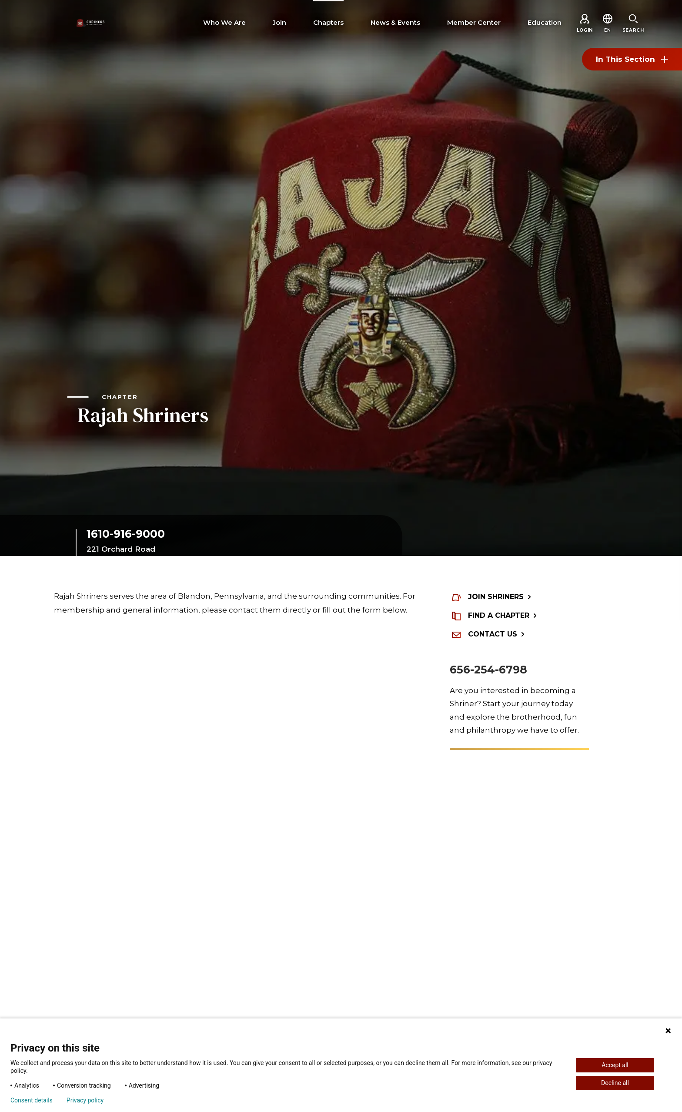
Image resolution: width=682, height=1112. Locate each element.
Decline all (615, 1082)
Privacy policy (85, 1100)
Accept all (615, 1065)
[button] (607, 30)
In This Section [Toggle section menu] (632, 59)
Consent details (31, 1100)
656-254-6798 (488, 669)
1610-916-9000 (126, 533)
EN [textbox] (607, 30)
